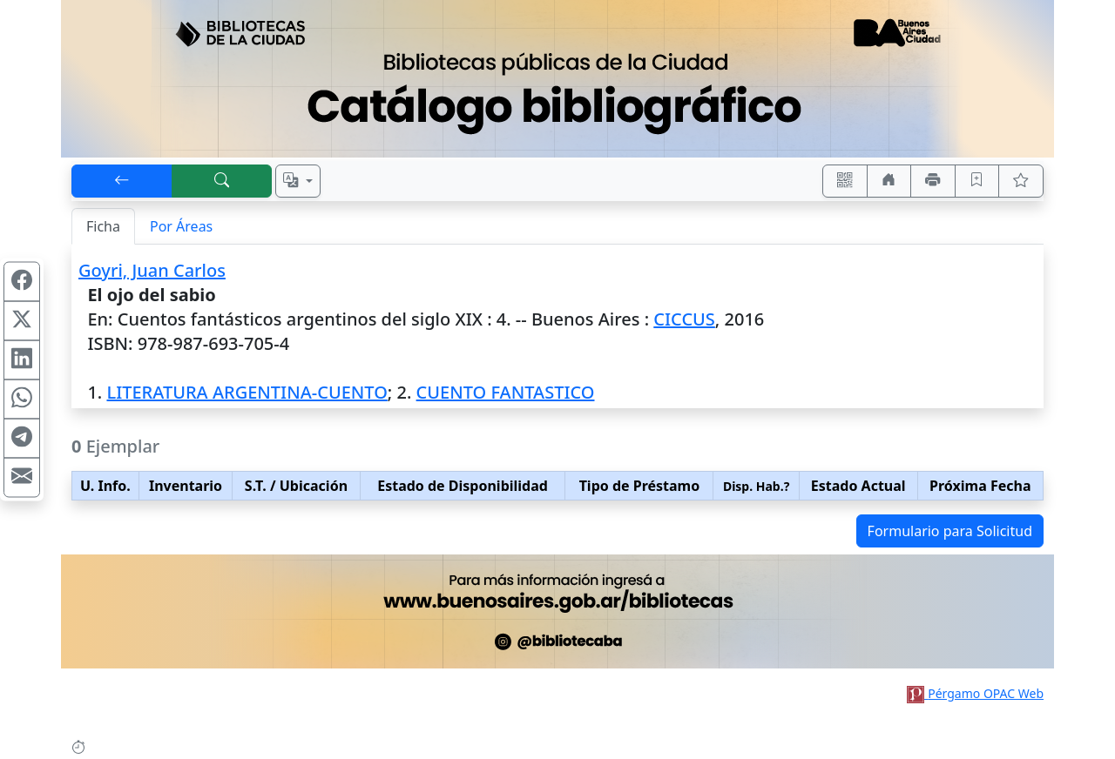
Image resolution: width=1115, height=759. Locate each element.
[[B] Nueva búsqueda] (222, 181)
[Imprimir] (933, 181)
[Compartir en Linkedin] (21, 360)
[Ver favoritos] (1021, 181)
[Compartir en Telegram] (21, 439)
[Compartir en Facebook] (21, 282)
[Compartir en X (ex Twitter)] (21, 321)
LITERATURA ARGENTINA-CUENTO (246, 392)
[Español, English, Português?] (298, 181)
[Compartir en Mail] (21, 478)
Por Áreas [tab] (181, 226)
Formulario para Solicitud (950, 531)
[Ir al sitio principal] (557, 79)
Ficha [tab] (103, 226)
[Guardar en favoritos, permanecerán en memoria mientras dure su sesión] (977, 181)
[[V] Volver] (121, 181)
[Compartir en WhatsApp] (21, 400)
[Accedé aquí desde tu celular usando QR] (845, 181)
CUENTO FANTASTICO (505, 392)
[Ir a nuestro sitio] (889, 181)
